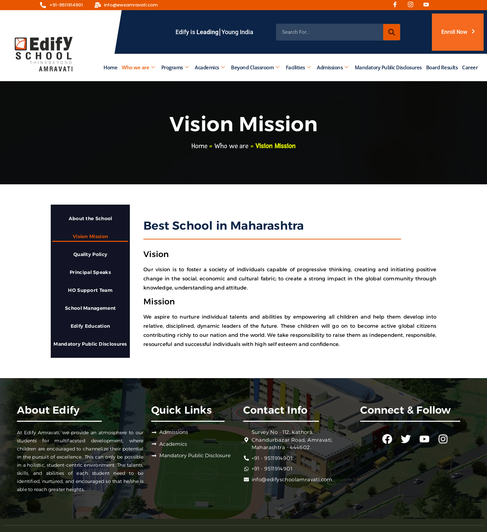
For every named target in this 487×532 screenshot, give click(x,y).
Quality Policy (90, 254)
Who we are (138, 67)
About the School (90, 218)
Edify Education (90, 326)
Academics (210, 67)
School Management (90, 308)
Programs (175, 67)
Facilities (298, 67)
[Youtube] (428, 5)
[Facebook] (397, 5)
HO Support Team (90, 290)
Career (470, 67)
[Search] (391, 32)
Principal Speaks (90, 272)
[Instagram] (413, 5)
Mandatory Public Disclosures (388, 67)
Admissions (332, 67)
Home (110, 67)
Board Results (442, 67)
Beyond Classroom (255, 67)
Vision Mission (90, 236)
